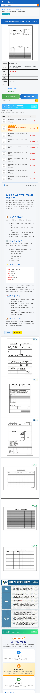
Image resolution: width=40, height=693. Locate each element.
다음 (8, 14)
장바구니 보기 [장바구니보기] (29, 96)
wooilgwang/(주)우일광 (11, 88)
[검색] (38, 5)
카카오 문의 (17, 332)
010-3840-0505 (10, 91)
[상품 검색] (19, 5)
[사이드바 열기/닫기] (2, 2)
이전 (4, 14)
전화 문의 (8, 332)
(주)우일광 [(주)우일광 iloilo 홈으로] (9, 2)
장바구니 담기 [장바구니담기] (11, 96)
